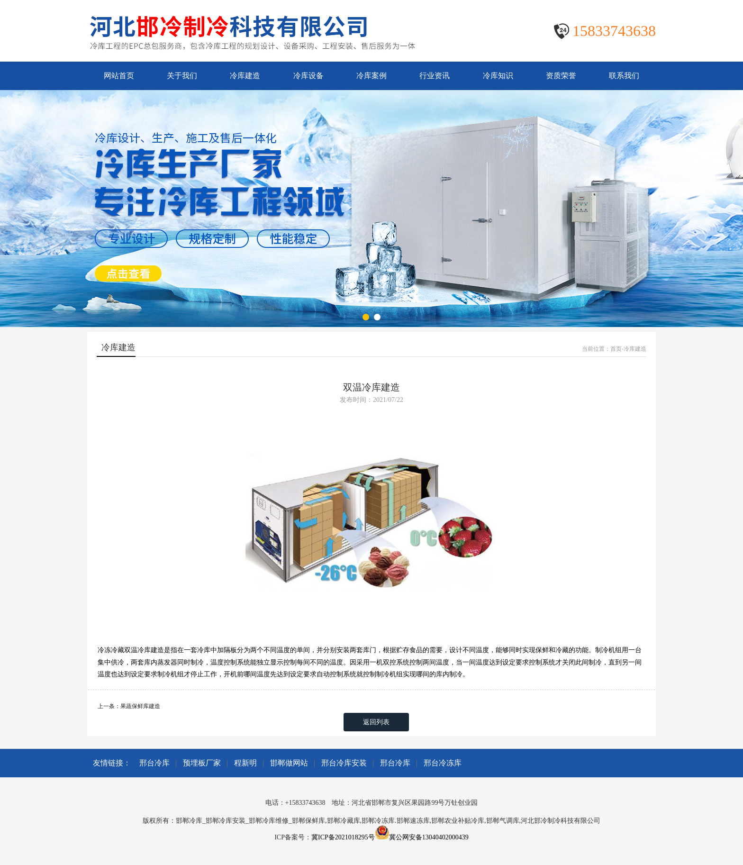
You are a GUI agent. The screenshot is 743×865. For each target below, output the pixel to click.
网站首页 (119, 76)
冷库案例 (371, 76)
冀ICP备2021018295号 (343, 837)
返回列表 (376, 722)
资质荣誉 (561, 76)
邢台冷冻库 (443, 763)
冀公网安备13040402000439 (429, 837)
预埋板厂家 (202, 763)
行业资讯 (434, 76)
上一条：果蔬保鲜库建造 (129, 706)
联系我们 (624, 76)
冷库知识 (498, 76)
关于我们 (182, 76)
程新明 (245, 763)
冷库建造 (245, 76)
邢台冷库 (154, 763)
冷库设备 (308, 76)
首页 (616, 349)
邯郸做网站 (289, 763)
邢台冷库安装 (344, 763)
